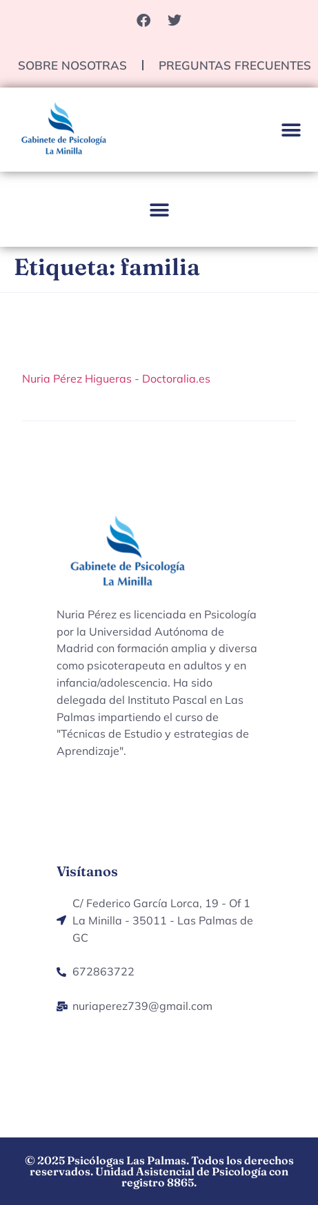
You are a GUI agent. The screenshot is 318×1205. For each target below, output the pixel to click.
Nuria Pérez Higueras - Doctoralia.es (116, 378)
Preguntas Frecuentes (235, 65)
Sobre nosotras (72, 65)
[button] (291, 130)
